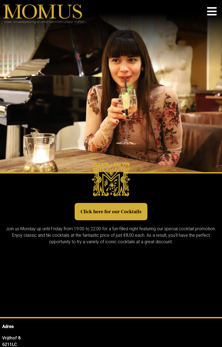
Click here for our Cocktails (111, 212)
